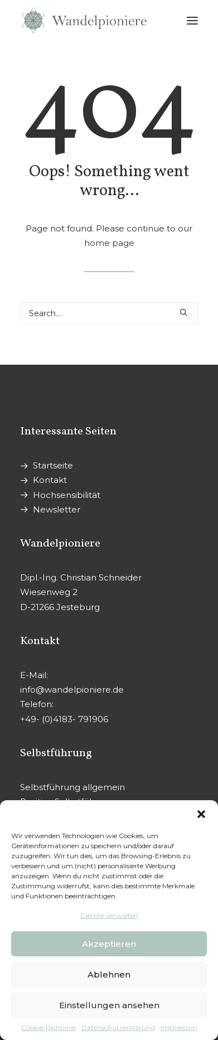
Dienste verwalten (109, 915)
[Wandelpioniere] (84, 20)
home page (109, 243)
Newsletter (56, 509)
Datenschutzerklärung (118, 1027)
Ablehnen (109, 974)
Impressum (179, 1027)
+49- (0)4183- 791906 (64, 719)
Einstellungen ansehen (109, 1005)
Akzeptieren (109, 944)
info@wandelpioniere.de (72, 689)
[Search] (109, 313)
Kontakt (50, 480)
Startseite (53, 465)
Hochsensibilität (66, 495)
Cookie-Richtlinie (48, 1027)
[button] (201, 814)
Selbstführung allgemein (72, 787)
